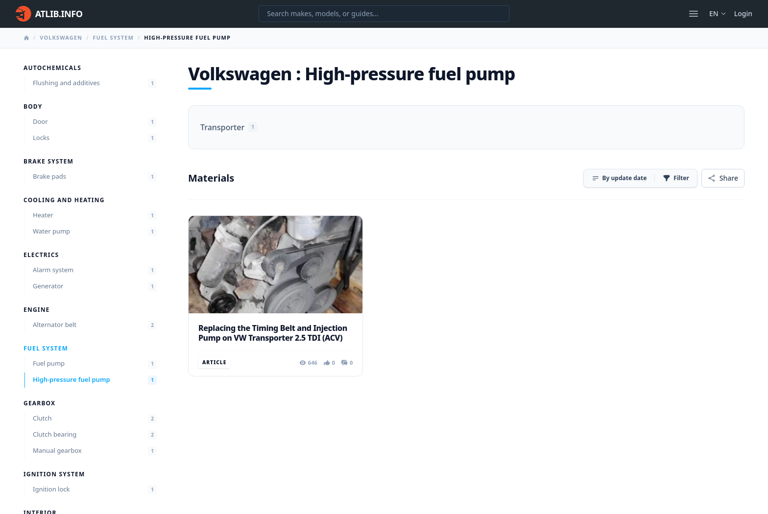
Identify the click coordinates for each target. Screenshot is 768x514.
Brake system (48, 161)
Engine (37, 310)
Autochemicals (52, 68)
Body (33, 107)
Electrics (41, 255)
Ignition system (54, 474)
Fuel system (113, 37)
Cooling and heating (64, 200)
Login (743, 13)
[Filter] (676, 178)
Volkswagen (61, 37)
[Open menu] (693, 14)
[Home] (49, 14)
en (717, 13)
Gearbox (39, 403)
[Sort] (619, 178)
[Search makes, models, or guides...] (384, 13)
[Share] (722, 178)
